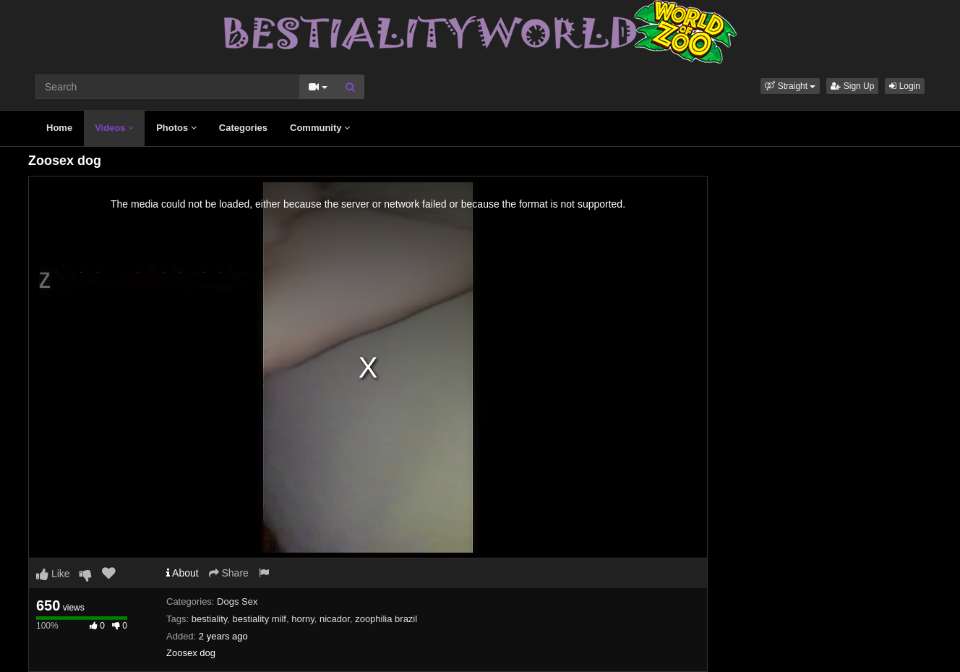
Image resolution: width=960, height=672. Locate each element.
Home (59, 127)
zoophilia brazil (386, 618)
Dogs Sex (237, 601)
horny (302, 618)
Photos (176, 127)
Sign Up (852, 86)
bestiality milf (259, 618)
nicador (335, 618)
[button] (790, 86)
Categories (243, 127)
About (182, 573)
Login (904, 86)
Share (229, 573)
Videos (114, 127)
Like (53, 573)
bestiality (210, 618)
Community (320, 127)
